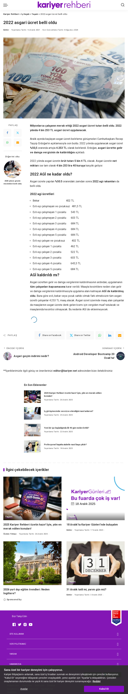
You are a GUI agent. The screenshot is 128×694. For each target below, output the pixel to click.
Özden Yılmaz (9, 534)
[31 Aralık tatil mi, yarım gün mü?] (95, 563)
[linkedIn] (110, 335)
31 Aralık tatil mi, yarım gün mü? (86, 589)
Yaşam (8, 516)
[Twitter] (18, 133)
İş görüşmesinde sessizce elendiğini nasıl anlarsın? (68, 411)
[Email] (18, 142)
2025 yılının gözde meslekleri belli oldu (13, 182)
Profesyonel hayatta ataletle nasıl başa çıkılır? (65, 444)
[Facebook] (7, 133)
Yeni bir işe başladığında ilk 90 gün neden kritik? (66, 428)
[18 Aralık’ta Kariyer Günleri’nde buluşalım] (95, 498)
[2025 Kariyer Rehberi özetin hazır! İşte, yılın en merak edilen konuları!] (32, 396)
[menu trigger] (6, 5)
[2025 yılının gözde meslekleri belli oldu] (12, 169)
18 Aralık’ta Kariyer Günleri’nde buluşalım (92, 524)
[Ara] (123, 5)
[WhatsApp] (7, 142)
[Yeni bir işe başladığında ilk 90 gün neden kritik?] (32, 430)
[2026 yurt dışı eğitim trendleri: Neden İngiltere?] (32, 563)
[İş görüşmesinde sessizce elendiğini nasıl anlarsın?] (32, 413)
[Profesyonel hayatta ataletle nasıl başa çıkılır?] (32, 446)
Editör (6, 30)
